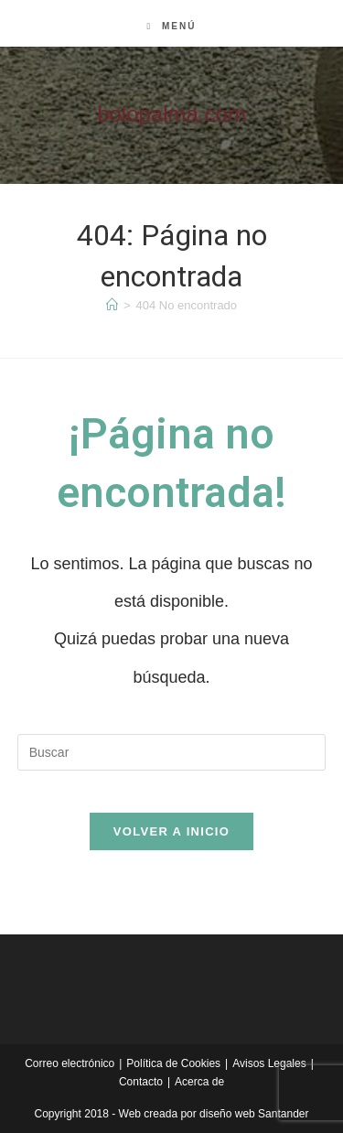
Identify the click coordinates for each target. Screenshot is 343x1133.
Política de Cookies (173, 1063)
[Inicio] (112, 305)
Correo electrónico (69, 1063)
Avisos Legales (269, 1063)
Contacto (141, 1081)
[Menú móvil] (172, 26)
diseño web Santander (253, 1113)
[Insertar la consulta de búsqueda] (172, 752)
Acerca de (199, 1081)
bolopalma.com (171, 114)
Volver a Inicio (171, 831)
